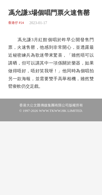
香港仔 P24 (16, 23)
